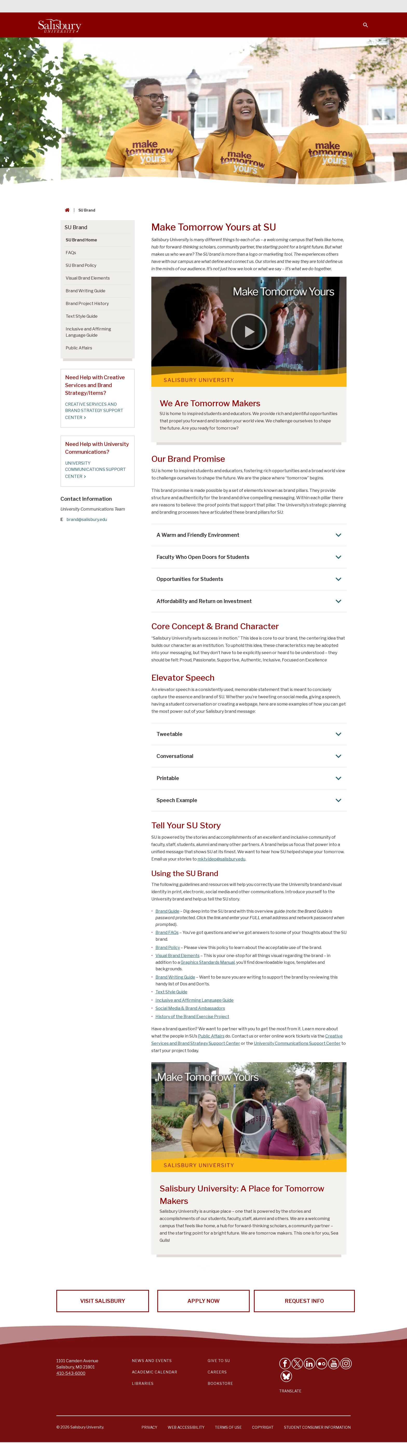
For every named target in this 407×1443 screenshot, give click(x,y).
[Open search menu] (362, 22)
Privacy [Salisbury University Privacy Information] (149, 1427)
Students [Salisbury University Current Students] (250, 7)
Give (358, 6)
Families (310, 7)
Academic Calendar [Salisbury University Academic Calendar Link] (154, 1372)
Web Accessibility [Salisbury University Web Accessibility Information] (186, 1427)
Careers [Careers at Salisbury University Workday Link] (217, 1372)
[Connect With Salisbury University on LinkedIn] (309, 1363)
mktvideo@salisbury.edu (221, 859)
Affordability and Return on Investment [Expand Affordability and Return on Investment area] (250, 601)
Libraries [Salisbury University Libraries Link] (143, 1383)
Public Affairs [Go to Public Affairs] (79, 347)
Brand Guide (167, 911)
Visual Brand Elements (177, 955)
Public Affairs (211, 1036)
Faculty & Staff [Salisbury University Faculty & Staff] (281, 7)
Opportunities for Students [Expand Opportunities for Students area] (250, 579)
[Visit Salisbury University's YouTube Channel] (334, 1363)
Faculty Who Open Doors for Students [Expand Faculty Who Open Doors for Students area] (250, 557)
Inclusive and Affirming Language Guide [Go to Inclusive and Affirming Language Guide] (88, 332)
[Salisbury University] (59, 24)
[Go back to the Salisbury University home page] (66, 210)
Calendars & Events (213, 7)
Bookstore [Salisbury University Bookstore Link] (220, 1383)
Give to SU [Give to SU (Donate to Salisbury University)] (219, 1360)
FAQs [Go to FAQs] (71, 252)
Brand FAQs (167, 932)
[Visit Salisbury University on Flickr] (321, 1363)
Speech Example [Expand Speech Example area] (250, 800)
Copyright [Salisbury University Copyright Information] (263, 1427)
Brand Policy (167, 947)
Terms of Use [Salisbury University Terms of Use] (228, 1427)
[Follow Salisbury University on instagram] (346, 1363)
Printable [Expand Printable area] (250, 778)
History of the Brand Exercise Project (192, 1016)
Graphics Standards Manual (208, 962)
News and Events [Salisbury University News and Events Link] (152, 1360)
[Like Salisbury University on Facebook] (285, 1363)
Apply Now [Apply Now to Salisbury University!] (203, 1301)
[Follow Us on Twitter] (297, 1363)
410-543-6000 (70, 1373)
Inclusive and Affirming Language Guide (194, 1000)
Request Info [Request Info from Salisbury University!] (304, 1301)
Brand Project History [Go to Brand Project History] (87, 303)
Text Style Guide (171, 992)
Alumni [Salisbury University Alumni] (333, 7)
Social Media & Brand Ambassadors (190, 1008)
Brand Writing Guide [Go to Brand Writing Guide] (85, 290)
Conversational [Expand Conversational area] (250, 756)
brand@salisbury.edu (86, 519)
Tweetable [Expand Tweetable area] (250, 734)
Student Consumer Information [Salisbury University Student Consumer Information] (317, 1427)
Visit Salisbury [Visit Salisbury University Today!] (102, 1301)
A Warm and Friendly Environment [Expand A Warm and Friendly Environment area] (250, 535)
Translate (290, 1391)
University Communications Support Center (297, 1043)
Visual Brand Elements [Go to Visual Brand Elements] (88, 278)
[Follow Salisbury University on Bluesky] (286, 1376)
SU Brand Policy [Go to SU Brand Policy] (81, 265)
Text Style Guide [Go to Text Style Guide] (82, 316)
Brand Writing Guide (175, 977)
